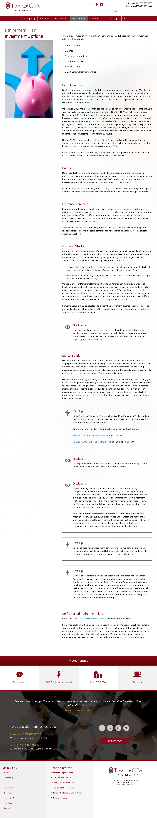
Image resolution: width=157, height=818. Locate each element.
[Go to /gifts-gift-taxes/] (98, 678)
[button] (114, 741)
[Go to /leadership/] (19, 678)
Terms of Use (130, 784)
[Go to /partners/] (137, 678)
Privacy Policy (120, 784)
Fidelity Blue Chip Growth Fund (88, 435)
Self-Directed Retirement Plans (89, 618)
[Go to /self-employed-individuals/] (59, 678)
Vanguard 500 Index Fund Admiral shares (93, 441)
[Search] (131, 11)
